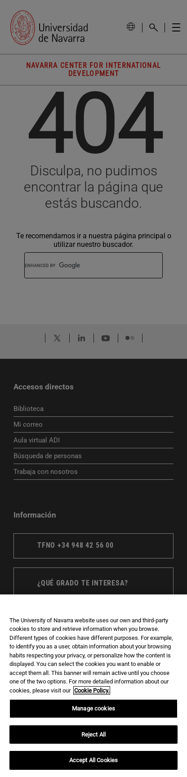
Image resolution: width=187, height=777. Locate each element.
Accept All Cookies (93, 760)
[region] (93, 685)
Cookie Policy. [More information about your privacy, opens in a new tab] (91, 690)
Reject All (93, 734)
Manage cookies (93, 708)
